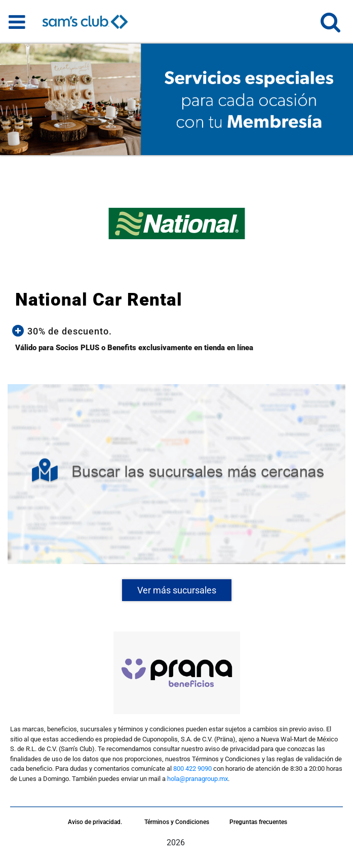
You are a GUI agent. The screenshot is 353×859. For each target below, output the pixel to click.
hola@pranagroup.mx (197, 778)
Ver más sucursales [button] (176, 590)
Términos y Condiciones (176, 822)
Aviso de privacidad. (95, 822)
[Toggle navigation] (17, 21)
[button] (330, 26)
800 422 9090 (192, 768)
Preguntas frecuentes (258, 822)
